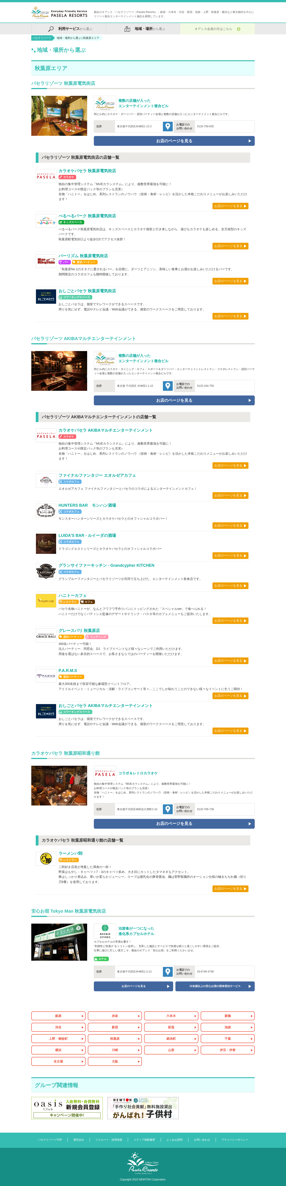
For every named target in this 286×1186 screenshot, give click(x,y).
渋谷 (58, 1027)
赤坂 (115, 1016)
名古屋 (58, 1061)
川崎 (115, 1050)
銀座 (58, 1016)
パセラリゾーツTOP (50, 1139)
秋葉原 (115, 1038)
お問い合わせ (202, 1139)
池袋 (228, 1027)
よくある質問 (174, 1139)
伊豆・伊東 (228, 1050)
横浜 (58, 1050)
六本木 (171, 1016)
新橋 (228, 1016)
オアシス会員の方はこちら (217, 29)
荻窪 (171, 1027)
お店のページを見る (228, 206)
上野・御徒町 (58, 1038)
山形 (171, 1050)
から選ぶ (68, 29)
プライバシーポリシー (234, 1139)
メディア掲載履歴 (144, 1139)
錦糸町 (171, 1038)
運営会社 (78, 1139)
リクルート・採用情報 (108, 1139)
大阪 (115, 1061)
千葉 (228, 1038)
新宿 (115, 1027)
